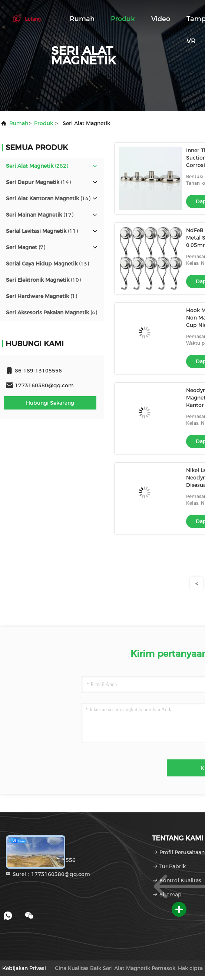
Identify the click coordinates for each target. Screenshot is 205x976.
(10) (43, 280)
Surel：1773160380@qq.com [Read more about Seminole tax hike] (47, 874)
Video (160, 19)
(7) (25, 247)
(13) (47, 263)
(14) (38, 182)
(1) (41, 296)
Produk (123, 19)
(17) (39, 214)
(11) (42, 231)
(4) (51, 312)
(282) (37, 166)
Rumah (82, 19)
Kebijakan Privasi (24, 968)
